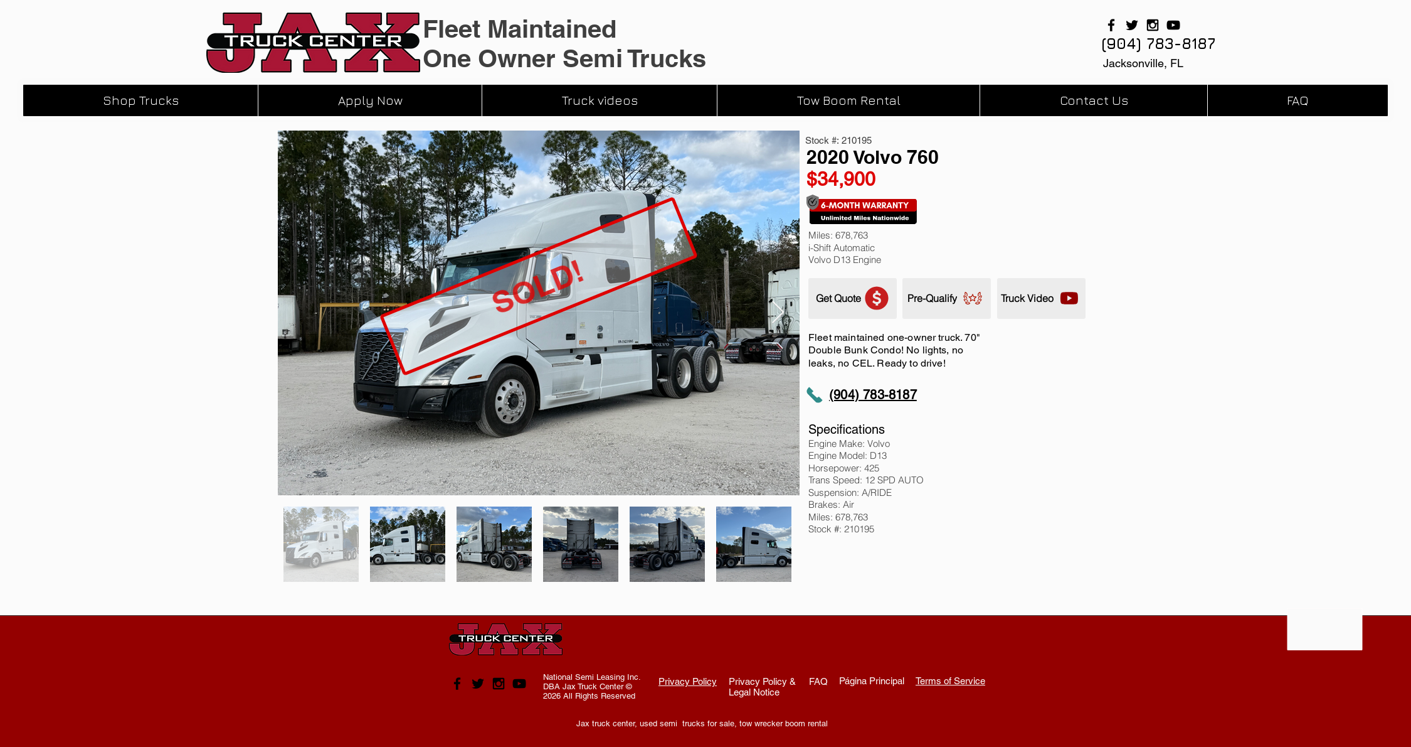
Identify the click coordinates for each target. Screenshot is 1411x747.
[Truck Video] (1041, 298)
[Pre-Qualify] (946, 298)
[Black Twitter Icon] (1132, 25)
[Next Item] (778, 313)
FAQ (818, 681)
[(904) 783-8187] (1158, 43)
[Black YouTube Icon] (1173, 25)
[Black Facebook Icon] (1111, 25)
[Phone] (814, 395)
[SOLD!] (538, 286)
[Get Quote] (852, 298)
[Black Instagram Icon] (1152, 25)
